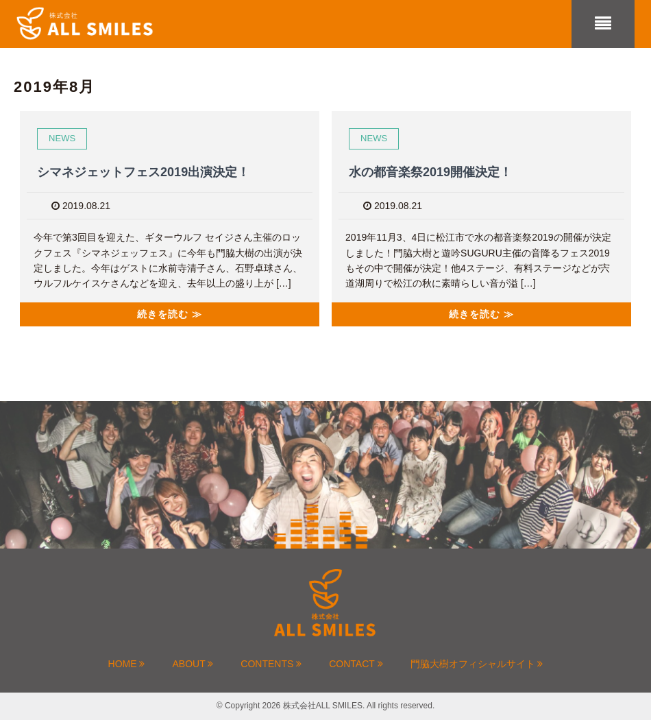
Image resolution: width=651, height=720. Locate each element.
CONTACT (355, 663)
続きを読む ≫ (169, 314)
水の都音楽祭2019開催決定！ (430, 172)
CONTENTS (271, 663)
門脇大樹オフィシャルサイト (476, 663)
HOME (126, 663)
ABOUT (192, 663)
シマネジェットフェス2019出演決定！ (143, 172)
